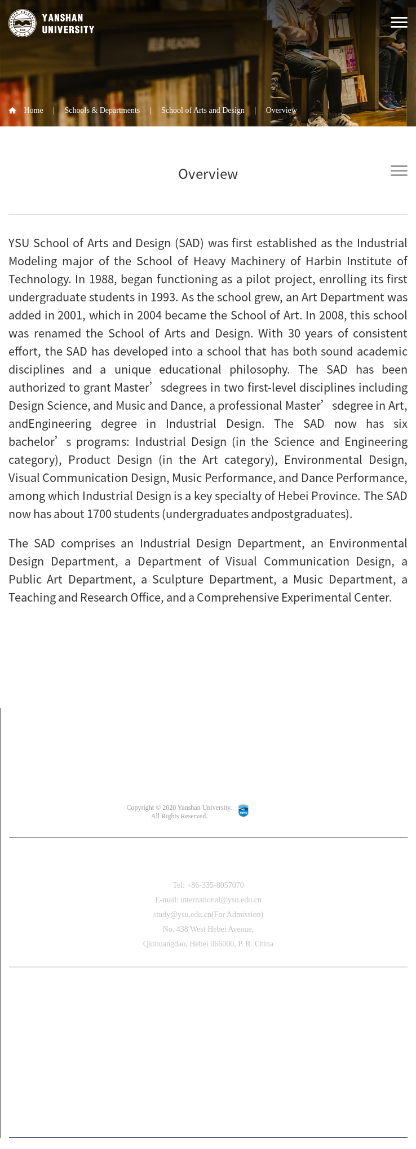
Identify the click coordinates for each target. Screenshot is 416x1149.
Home (33, 110)
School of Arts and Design (203, 110)
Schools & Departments (102, 110)
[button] (215, 1113)
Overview (281, 110)
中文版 (208, 995)
